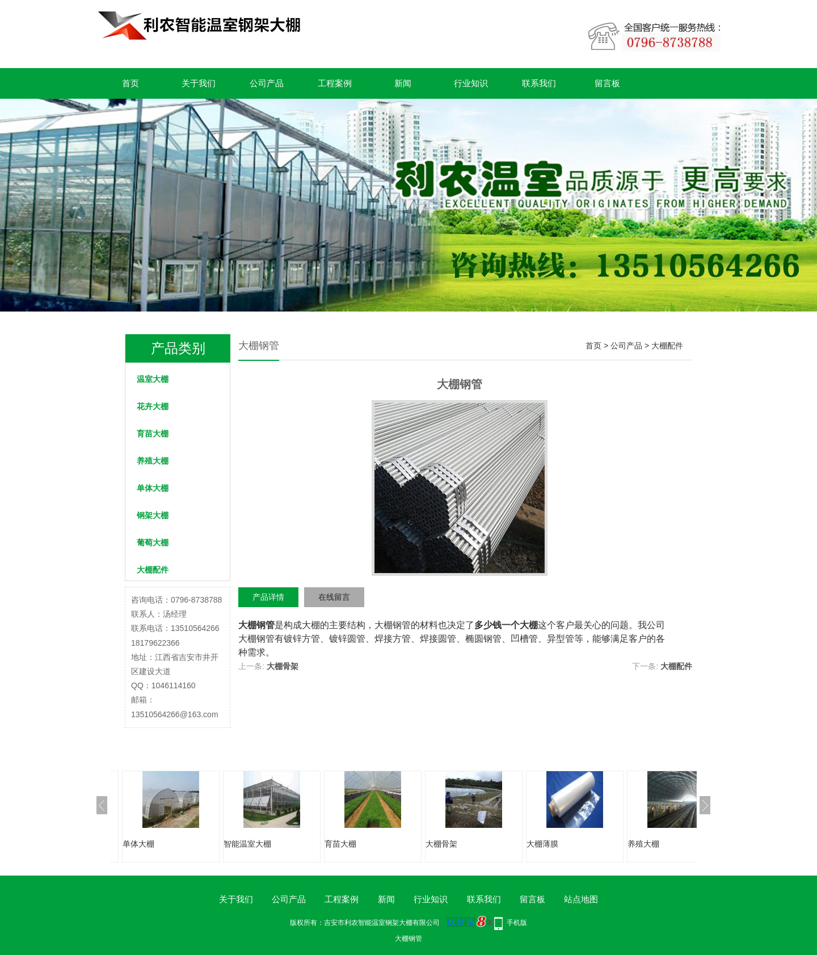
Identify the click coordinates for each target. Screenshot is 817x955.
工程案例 (335, 83)
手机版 (517, 923)
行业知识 (471, 83)
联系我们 (539, 83)
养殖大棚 (153, 460)
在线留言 (334, 596)
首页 (130, 83)
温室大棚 (153, 379)
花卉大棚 (153, 406)
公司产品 (267, 83)
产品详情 (268, 596)
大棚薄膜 (542, 843)
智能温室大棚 (247, 843)
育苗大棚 (153, 433)
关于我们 (199, 83)
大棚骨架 (282, 666)
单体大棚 (153, 488)
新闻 (402, 83)
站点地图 (581, 899)
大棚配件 (153, 569)
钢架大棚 (153, 515)
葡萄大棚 (153, 542)
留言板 (607, 83)
